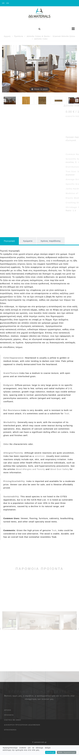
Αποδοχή (50, 752)
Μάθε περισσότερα (66, 752)
